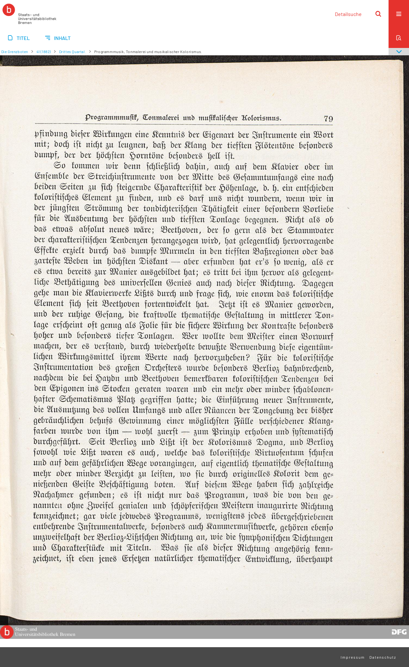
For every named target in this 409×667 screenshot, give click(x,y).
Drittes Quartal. (72, 51)
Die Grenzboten (14, 51)
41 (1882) (43, 51)
